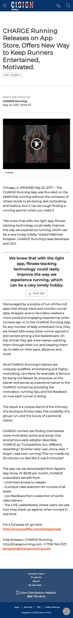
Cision (41, 612)
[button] (58, 5)
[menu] (5, 5)
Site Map (28, 607)
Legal (16, 607)
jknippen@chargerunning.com (27, 549)
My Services (36, 585)
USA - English (12, 74)
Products (36, 577)
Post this (37, 293)
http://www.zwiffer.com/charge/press (32, 529)
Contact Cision (36, 573)
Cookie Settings (52, 607)
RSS (38, 607)
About (36, 581)
